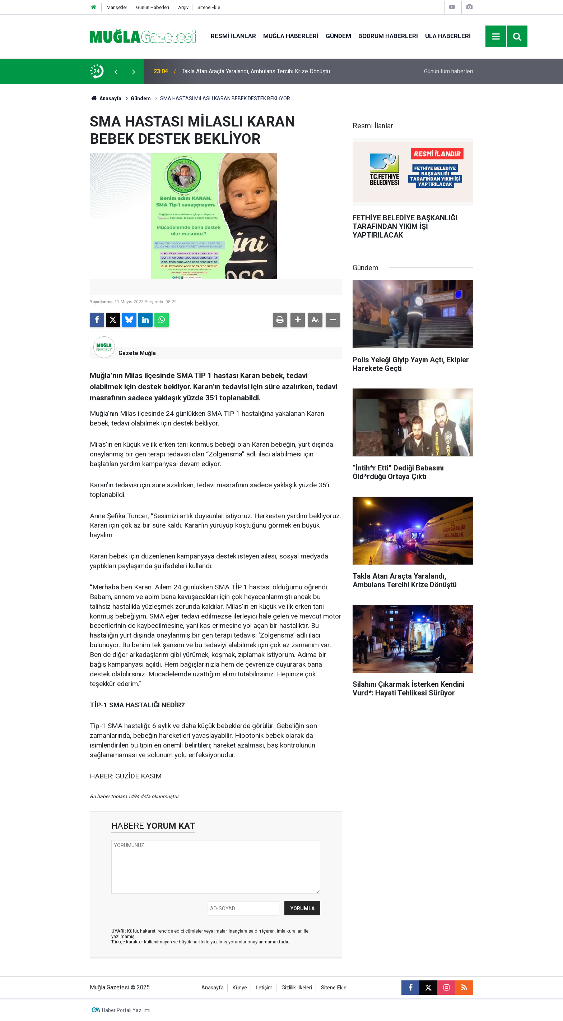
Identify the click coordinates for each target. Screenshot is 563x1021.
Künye (240, 988)
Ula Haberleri (448, 36)
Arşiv (183, 7)
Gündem (338, 36)
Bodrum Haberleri (388, 36)
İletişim (264, 988)
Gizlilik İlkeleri (297, 988)
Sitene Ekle (208, 7)
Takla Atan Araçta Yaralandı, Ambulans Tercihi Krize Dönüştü (256, 71)
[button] (297, 320)
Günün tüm (448, 71)
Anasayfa (105, 98)
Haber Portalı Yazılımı (126, 1010)
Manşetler (117, 7)
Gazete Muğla (137, 353)
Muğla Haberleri (290, 36)
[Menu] (496, 36)
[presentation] (116, 71)
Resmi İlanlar (233, 36)
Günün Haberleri (152, 7)
